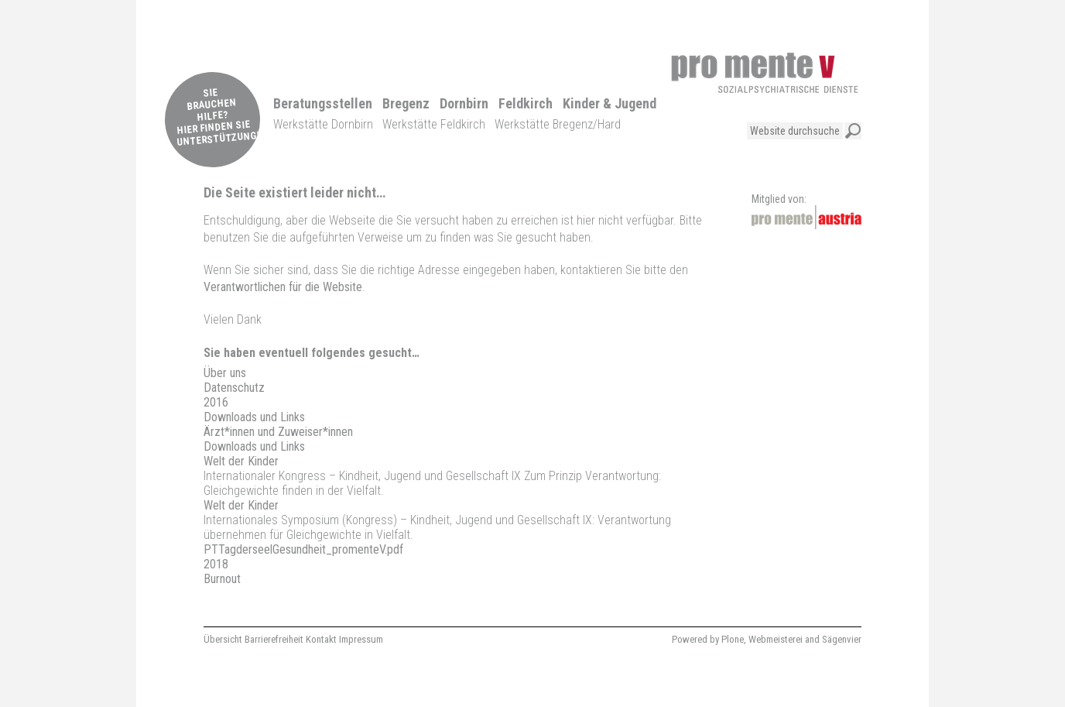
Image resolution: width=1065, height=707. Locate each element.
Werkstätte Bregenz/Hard (558, 124)
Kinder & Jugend (609, 103)
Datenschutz (234, 387)
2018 (216, 564)
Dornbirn (464, 103)
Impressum (361, 639)
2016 (216, 402)
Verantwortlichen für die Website (283, 287)
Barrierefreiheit (274, 639)
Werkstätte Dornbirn (323, 124)
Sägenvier (841, 639)
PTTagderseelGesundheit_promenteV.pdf (303, 549)
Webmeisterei (775, 639)
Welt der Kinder (241, 461)
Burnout (222, 578)
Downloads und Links (254, 417)
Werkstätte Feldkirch (433, 124)
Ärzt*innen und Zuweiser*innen (278, 431)
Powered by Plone (708, 639)
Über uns (225, 373)
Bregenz (406, 103)
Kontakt (321, 639)
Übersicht (223, 639)
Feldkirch (525, 103)
